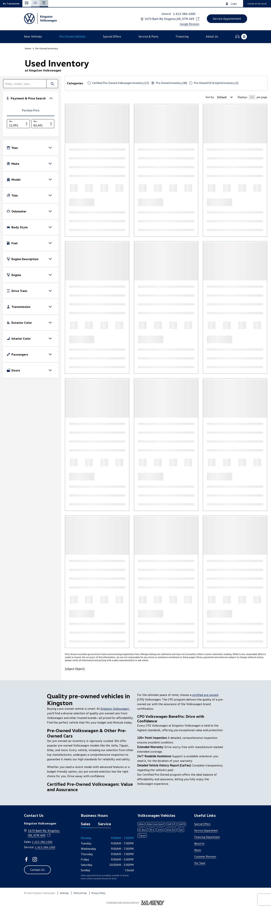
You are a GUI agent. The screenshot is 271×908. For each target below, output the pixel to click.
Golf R (182, 824)
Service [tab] (104, 823)
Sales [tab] (85, 823)
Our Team (199, 863)
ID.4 (152, 829)
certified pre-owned (205, 695)
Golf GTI (171, 824)
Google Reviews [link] (189, 23)
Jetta (160, 829)
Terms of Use (80, 893)
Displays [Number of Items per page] (242, 97)
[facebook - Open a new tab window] (26, 859)
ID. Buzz (143, 829)
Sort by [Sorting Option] (210, 97)
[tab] (30, 110)
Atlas (141, 824)
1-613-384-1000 (184, 14)
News (197, 849)
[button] (11, 3)
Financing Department (207, 836)
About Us (199, 843)
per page (262, 97)
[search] (24, 83)
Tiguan (142, 835)
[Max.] (40, 123)
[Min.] (15, 123)
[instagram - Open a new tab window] (34, 859)
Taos (180, 829)
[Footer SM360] (152, 903)
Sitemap (64, 893)
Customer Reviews (205, 856)
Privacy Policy (98, 893)
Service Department (206, 830)
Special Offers (202, 823)
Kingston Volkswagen (114, 709)
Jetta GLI (170, 829)
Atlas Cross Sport (155, 824)
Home (28, 48)
